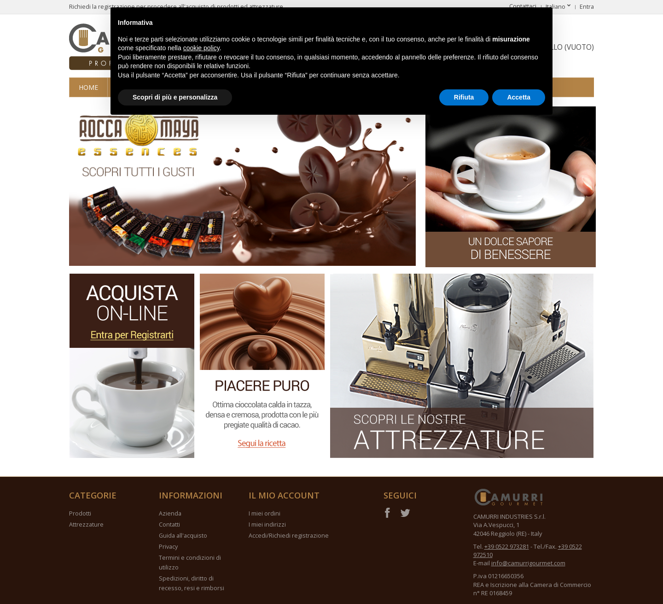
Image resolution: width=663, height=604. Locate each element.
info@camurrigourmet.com (528, 563)
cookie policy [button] (201, 48)
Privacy (168, 547)
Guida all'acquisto (183, 535)
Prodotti (80, 513)
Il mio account (284, 495)
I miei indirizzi (267, 524)
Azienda (170, 513)
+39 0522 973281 (506, 546)
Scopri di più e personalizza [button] (175, 97)
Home (88, 87)
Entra (587, 7)
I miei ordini (264, 513)
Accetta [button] (518, 97)
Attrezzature (86, 524)
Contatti (169, 524)
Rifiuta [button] (464, 97)
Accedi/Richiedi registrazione (289, 535)
